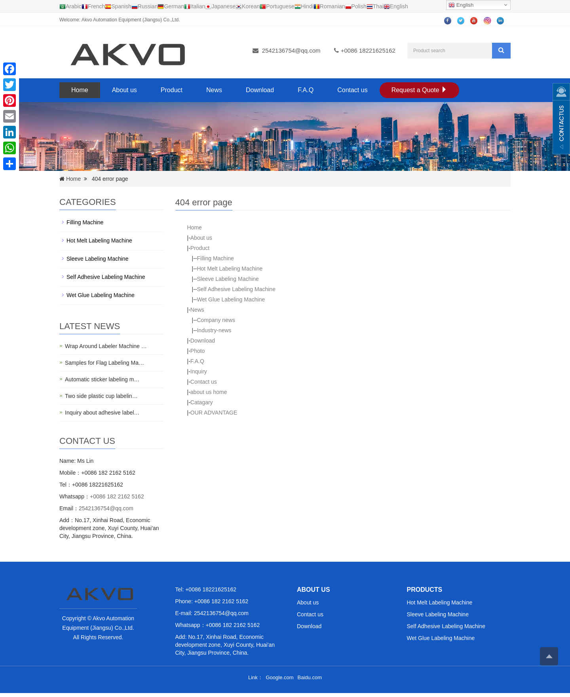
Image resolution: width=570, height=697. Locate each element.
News (214, 90)
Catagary (201, 402)
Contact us (352, 90)
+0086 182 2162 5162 (117, 496)
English (460, 5)
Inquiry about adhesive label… (102, 412)
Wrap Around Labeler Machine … (106, 346)
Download (260, 90)
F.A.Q (306, 90)
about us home (208, 392)
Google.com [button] (279, 677)
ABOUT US (313, 589)
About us (124, 90)
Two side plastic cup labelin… (101, 396)
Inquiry (198, 371)
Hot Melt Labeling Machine (229, 268)
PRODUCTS (425, 589)
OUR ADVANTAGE (214, 412)
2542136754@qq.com (291, 50)
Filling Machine (215, 258)
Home (79, 90)
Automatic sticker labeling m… (102, 379)
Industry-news (214, 330)
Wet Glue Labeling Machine (231, 299)
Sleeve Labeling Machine (227, 279)
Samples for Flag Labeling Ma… (104, 363)
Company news (216, 320)
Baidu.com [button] (310, 677)
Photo (197, 351)
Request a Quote (419, 90)
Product (171, 90)
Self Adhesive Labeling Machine (236, 289)
